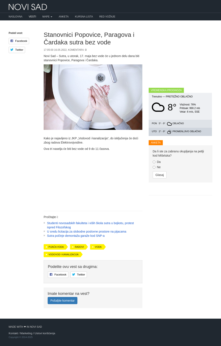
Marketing (26, 333)
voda (98, 247)
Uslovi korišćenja (45, 333)
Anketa (64, 16)
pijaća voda (56, 247)
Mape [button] (47, 16)
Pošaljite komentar (62, 300)
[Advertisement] (93, 179)
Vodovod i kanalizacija (63, 254)
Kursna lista (84, 16)
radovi (79, 247)
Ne (157, 167)
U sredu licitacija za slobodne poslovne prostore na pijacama (86, 231)
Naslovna (15, 16)
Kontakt (13, 333)
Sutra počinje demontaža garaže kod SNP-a (76, 235)
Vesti (32, 16)
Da (157, 162)
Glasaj (159, 175)
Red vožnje (107, 16)
